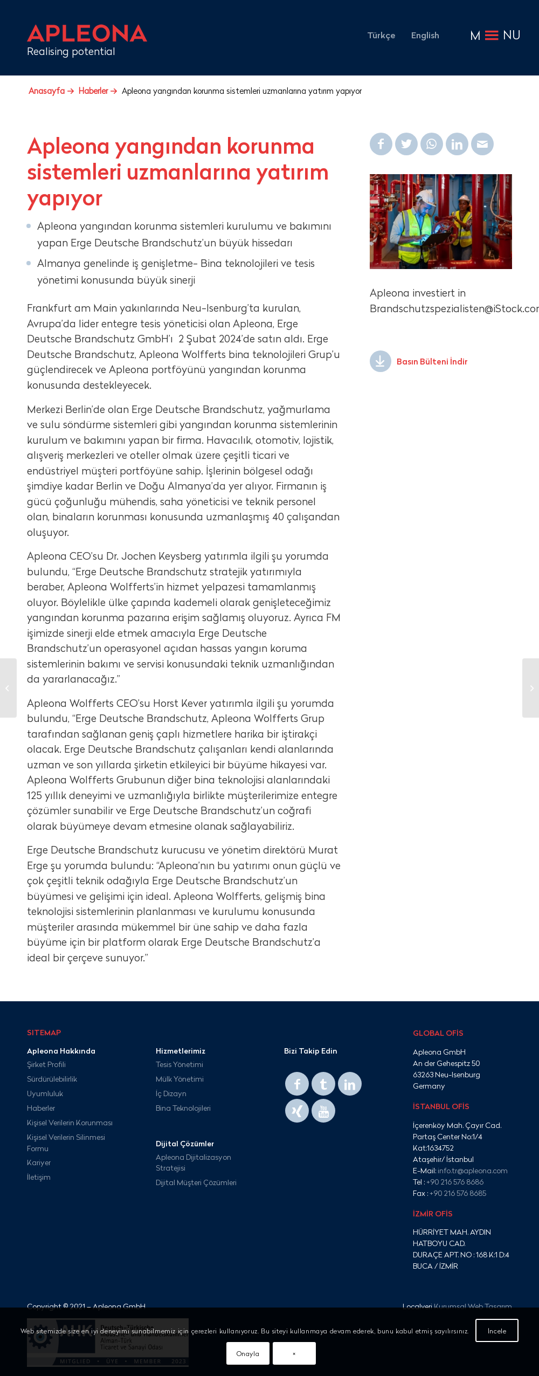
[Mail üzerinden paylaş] (482, 144)
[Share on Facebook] (381, 144)
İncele (497, 1330)
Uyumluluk (45, 1093)
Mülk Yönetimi (180, 1079)
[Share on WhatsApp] (431, 144)
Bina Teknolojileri (183, 1108)
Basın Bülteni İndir (432, 361)
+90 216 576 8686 (454, 1182)
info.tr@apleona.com (473, 1170)
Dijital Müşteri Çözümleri (196, 1182)
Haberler (41, 1108)
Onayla (248, 1353)
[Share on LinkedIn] (457, 144)
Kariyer (39, 1162)
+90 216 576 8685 (458, 1193)
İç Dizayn (171, 1093)
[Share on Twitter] (406, 144)
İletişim (39, 1177)
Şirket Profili (46, 1064)
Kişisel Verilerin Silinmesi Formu (66, 1142)
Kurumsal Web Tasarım (473, 1306)
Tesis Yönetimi (179, 1064)
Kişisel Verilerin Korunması (70, 1122)
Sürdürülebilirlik (52, 1079)
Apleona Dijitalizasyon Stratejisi (193, 1162)
